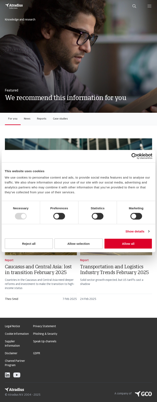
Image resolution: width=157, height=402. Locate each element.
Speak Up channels (44, 341)
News (27, 118)
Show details (135, 231)
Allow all (128, 243)
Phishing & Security (45, 334)
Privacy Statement (44, 326)
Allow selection (78, 243)
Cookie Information (17, 334)
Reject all (29, 243)
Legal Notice (12, 326)
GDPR (36, 353)
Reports (41, 118)
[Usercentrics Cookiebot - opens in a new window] (134, 156)
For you (12, 118)
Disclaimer (11, 353)
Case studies (60, 118)
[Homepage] (14, 6)
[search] (134, 6)
